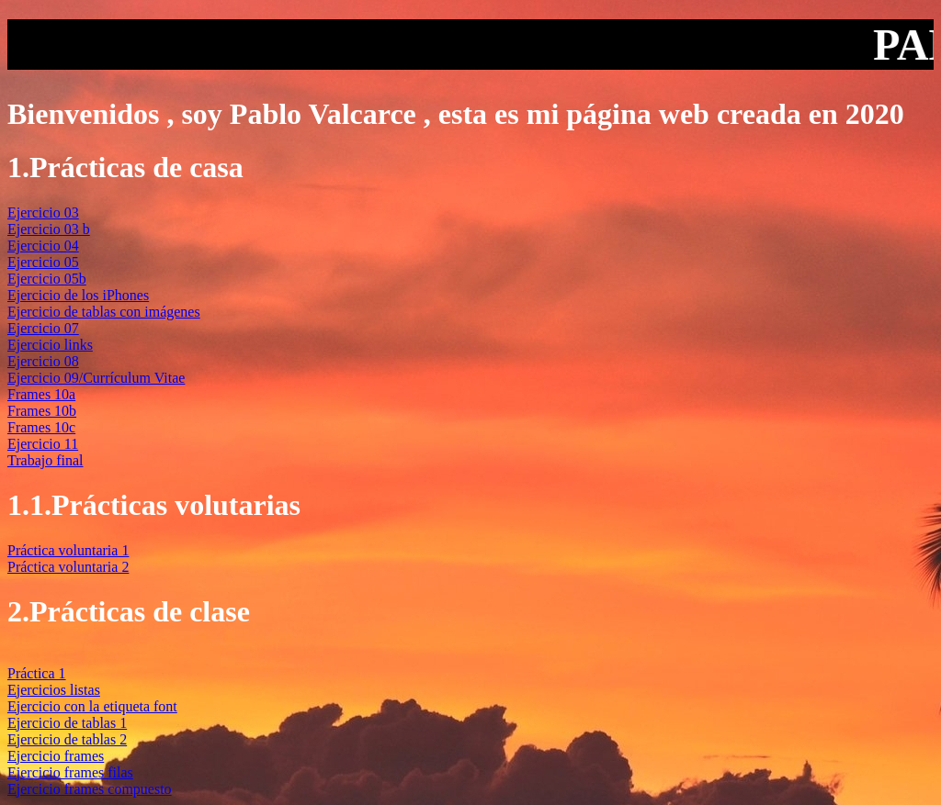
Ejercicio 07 (43, 328)
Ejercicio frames (55, 756)
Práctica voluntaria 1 (68, 550)
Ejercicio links (50, 344)
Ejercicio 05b (46, 278)
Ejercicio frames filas (70, 772)
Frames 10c (41, 427)
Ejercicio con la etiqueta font (92, 706)
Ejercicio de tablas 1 (67, 723)
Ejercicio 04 (43, 245)
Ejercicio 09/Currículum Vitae (96, 378)
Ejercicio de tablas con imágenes (103, 311)
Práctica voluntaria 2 (68, 567)
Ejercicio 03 (43, 212)
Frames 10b (41, 411)
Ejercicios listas (53, 690)
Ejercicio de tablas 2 (67, 739)
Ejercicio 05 (43, 262)
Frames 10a (41, 394)
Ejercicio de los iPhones (78, 295)
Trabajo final (45, 460)
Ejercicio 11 (42, 444)
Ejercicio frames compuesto (89, 789)
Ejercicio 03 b (48, 229)
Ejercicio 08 (43, 361)
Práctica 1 (36, 673)
